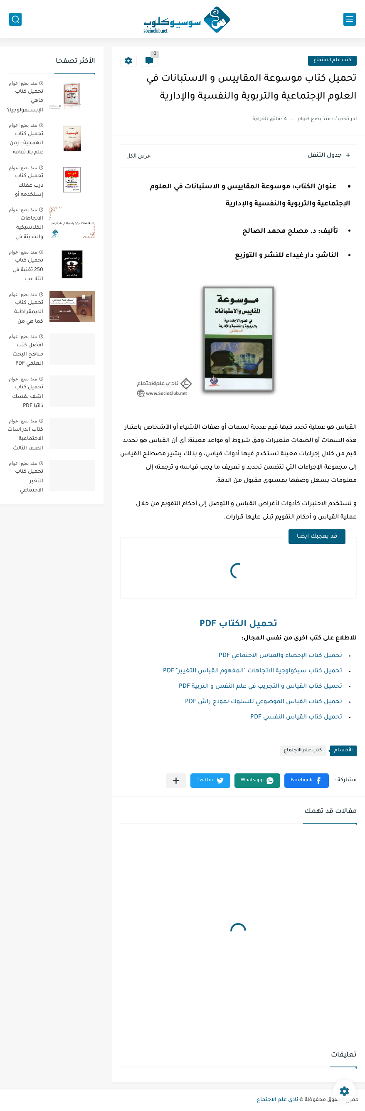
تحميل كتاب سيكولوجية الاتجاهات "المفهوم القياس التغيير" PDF (252, 671)
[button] (306, 780)
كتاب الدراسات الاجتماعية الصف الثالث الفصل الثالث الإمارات (25, 440)
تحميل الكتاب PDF (238, 625)
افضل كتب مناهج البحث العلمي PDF (27, 355)
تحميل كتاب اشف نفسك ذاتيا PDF (27, 397)
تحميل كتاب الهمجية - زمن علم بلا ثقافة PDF (26, 144)
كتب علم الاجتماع (332, 60)
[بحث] (15, 19)
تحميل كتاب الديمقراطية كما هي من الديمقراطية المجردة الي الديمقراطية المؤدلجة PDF (27, 313)
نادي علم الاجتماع (277, 1100)
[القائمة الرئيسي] (349, 19)
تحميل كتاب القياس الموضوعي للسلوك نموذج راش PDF (263, 702)
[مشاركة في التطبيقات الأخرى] (176, 780)
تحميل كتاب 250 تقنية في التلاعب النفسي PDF (27, 271)
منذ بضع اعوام (23, 83)
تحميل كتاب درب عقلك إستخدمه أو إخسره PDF (29, 186)
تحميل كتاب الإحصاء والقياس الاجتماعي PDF (280, 656)
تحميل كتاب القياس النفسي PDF (296, 717)
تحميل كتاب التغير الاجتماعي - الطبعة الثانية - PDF (25, 482)
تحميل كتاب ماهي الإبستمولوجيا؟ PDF (25, 102)
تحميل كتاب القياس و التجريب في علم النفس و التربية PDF (260, 687)
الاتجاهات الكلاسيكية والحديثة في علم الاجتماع (28, 229)
